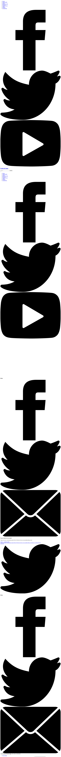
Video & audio (4, 2)
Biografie (3, 4)
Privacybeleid (4, 755)
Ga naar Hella (4, 8)
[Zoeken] (11, 170)
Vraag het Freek (5, 5)
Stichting (3, 7)
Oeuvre (3, 1)
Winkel (3, 6)
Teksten (3, 3)
